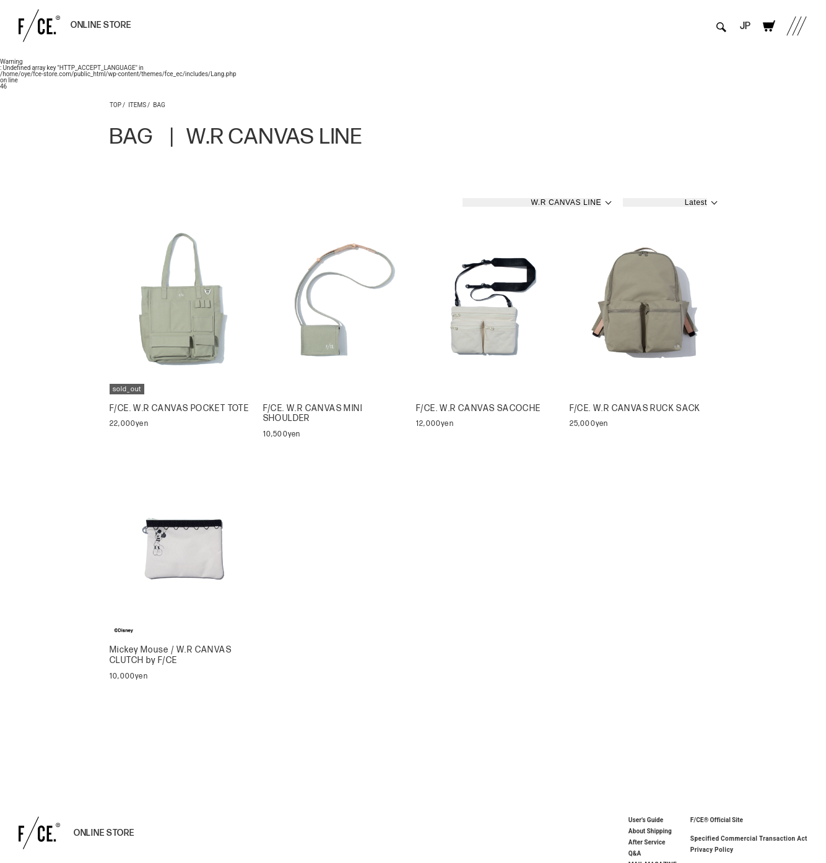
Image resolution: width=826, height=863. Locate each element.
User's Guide (645, 820)
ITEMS (137, 104)
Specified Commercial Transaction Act (748, 838)
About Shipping (650, 831)
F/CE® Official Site (716, 819)
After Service (647, 842)
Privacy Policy (712, 849)
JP (745, 26)
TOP (115, 104)
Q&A (634, 853)
